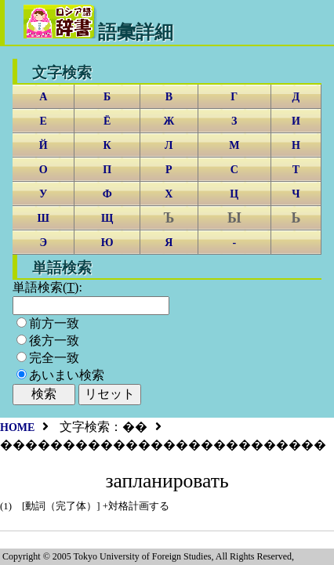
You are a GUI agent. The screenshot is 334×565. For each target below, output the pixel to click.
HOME (17, 427)
